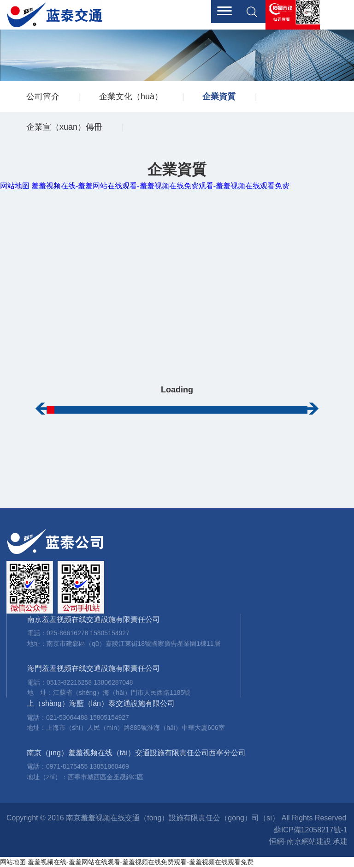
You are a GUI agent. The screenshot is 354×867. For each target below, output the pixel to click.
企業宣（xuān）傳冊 (64, 127)
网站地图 (13, 862)
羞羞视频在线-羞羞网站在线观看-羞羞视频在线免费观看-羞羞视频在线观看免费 (141, 862)
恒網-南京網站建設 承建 (308, 841)
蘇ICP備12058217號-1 (311, 830)
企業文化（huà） (131, 96)
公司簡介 (42, 96)
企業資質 (219, 96)
